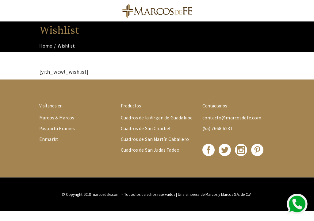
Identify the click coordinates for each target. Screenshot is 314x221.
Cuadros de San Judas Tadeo (150, 150)
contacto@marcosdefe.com (232, 118)
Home (45, 46)
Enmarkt (48, 139)
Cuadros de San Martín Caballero (155, 139)
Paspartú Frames (57, 128)
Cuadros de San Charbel (145, 128)
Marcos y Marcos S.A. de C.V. (228, 194)
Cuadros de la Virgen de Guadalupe (157, 118)
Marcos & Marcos (56, 118)
